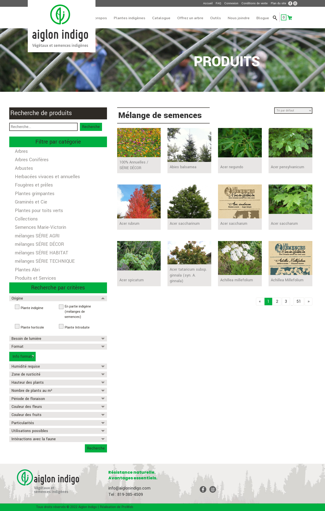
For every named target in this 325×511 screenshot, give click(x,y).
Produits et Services (35, 278)
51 (299, 301)
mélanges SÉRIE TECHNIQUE (45, 261)
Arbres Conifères (32, 159)
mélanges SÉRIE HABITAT (41, 253)
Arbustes (24, 168)
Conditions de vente (254, 3)
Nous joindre (239, 18)
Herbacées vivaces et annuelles (47, 176)
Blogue (262, 18)
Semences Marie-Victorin (40, 227)
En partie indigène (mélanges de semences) (78, 311)
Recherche (91, 126)
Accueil (208, 3)
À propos (99, 18)
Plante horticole (32, 327)
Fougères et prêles (34, 185)
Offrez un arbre (190, 18)
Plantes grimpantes (34, 193)
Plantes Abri (27, 270)
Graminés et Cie (31, 202)
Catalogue (161, 18)
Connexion (231, 3)
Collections (26, 219)
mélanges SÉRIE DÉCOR (39, 244)
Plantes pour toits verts (39, 210)
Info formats (23, 356)
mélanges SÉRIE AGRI (37, 236)
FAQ (218, 3)
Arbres (21, 151)
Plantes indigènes (129, 18)
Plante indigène (32, 308)
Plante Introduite (77, 327)
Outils (215, 18)
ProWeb (127, 507)
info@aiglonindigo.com (129, 488)
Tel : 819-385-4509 (125, 494)
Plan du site (278, 3)
